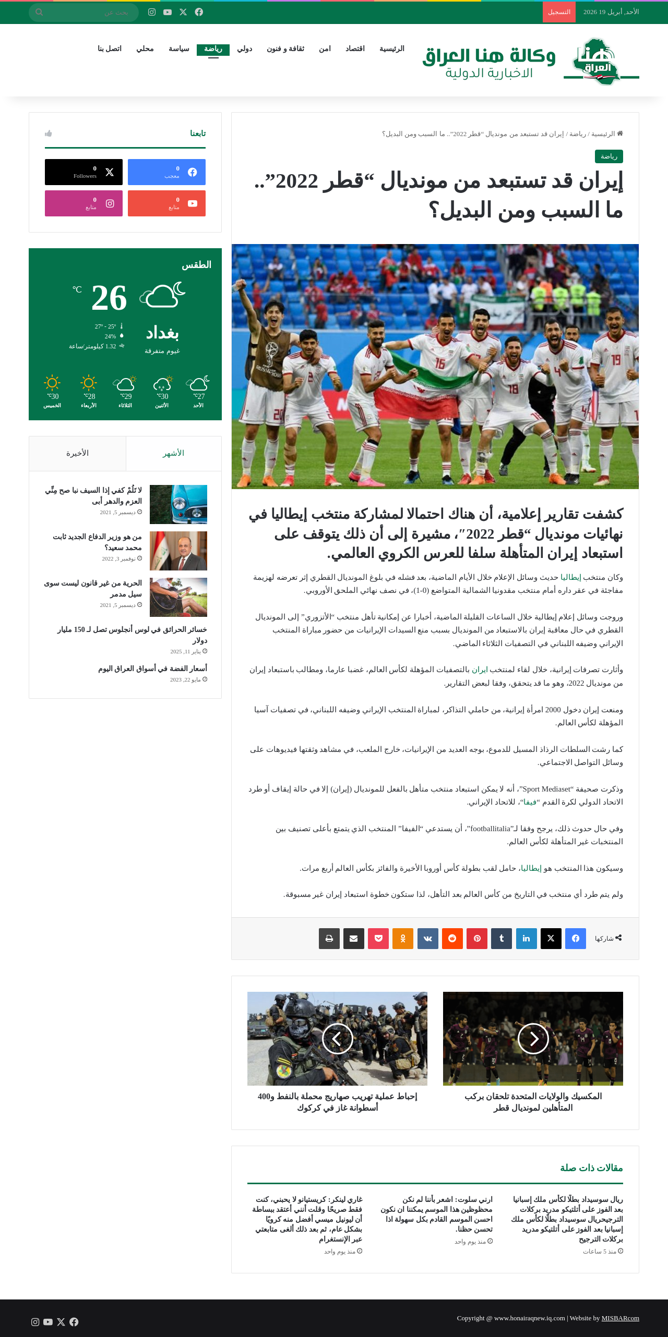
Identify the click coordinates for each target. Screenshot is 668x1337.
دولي (244, 49)
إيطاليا (570, 577)
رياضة (213, 49)
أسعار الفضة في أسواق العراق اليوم (151, 671)
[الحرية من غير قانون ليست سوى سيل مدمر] (177, 599)
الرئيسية (391, 49)
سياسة (179, 49)
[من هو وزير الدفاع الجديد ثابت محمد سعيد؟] (177, 553)
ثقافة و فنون (285, 49)
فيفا (529, 802)
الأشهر (173, 453)
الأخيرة (77, 453)
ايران (480, 669)
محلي (145, 49)
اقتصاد (355, 49)
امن (325, 49)
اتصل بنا (110, 49)
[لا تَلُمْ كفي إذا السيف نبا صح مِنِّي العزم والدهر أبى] (177, 506)
